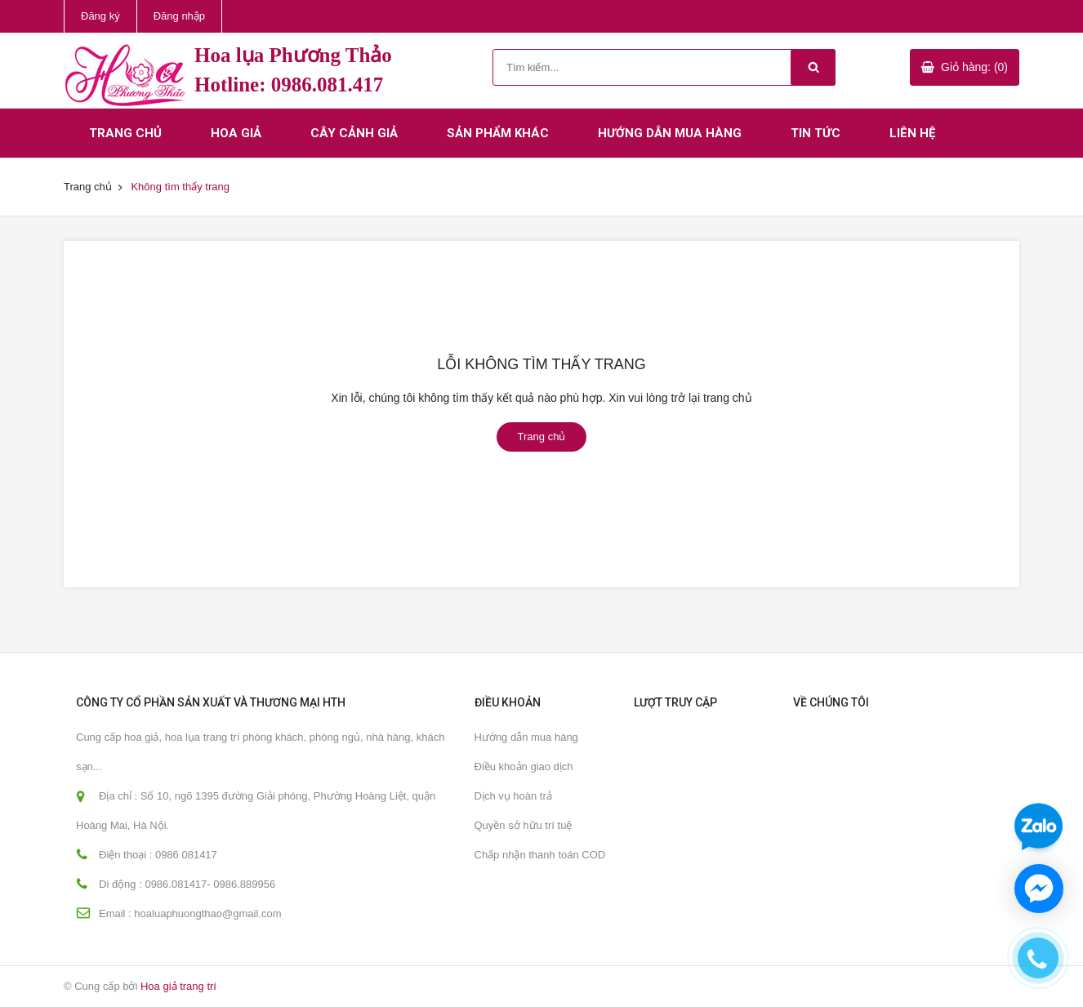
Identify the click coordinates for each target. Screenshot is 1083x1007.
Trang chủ (125, 133)
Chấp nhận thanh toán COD (540, 855)
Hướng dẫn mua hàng (670, 133)
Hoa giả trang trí (178, 986)
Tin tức (815, 133)
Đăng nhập (179, 16)
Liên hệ (912, 133)
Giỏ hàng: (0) (974, 67)
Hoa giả (236, 133)
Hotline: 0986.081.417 (288, 85)
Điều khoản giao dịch (524, 766)
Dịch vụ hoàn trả (513, 796)
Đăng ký (100, 16)
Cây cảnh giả (354, 133)
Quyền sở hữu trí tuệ (524, 825)
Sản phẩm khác (498, 133)
